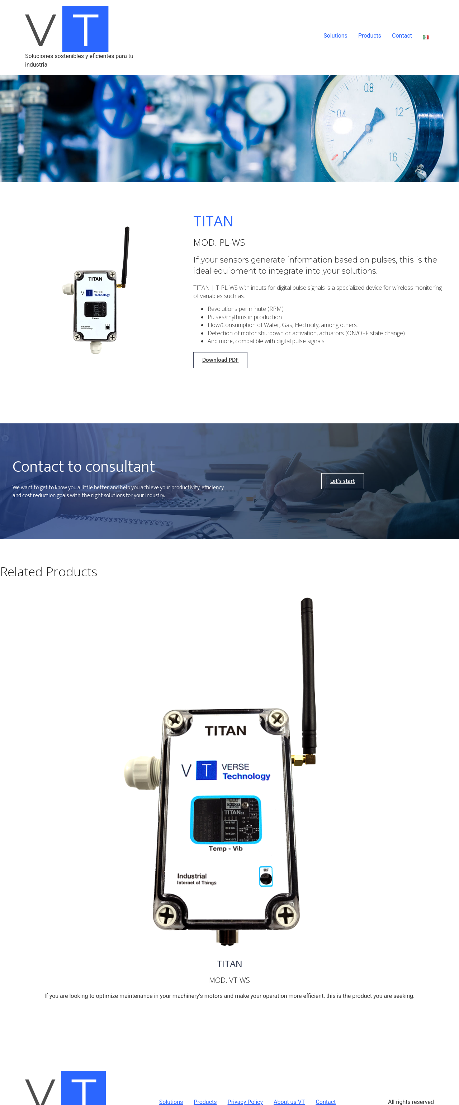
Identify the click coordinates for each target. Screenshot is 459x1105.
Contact (402, 36)
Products (369, 36)
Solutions (335, 36)
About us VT (289, 1102)
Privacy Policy (245, 1102)
